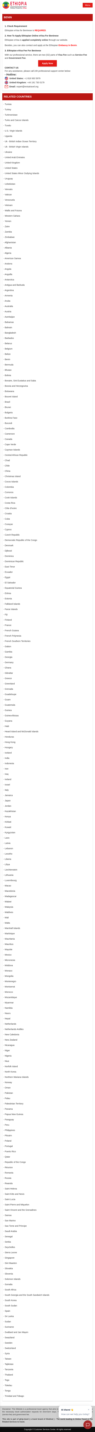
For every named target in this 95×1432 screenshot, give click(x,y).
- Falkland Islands (11, 604)
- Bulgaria (8, 412)
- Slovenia (8, 1274)
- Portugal (8, 1146)
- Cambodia (8, 428)
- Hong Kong (9, 742)
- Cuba (6, 519)
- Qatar (6, 1157)
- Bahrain (7, 327)
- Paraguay (8, 1119)
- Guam (7, 699)
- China (6, 471)
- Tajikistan (8, 1364)
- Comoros (8, 492)
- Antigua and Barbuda (14, 285)
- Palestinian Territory (13, 1103)
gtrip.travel (24, 1419)
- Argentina (8, 290)
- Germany (8, 662)
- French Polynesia (12, 636)
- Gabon (7, 646)
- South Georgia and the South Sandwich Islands (26, 1295)
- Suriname (8, 1327)
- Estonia (7, 598)
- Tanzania (8, 1369)
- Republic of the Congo (14, 1162)
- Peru (6, 1125)
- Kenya (7, 816)
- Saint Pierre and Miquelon (16, 1204)
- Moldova (8, 965)
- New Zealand (10, 1040)
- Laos (6, 838)
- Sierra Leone (10, 1252)
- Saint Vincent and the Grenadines (20, 1210)
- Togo (6, 1380)
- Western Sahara (11, 216)
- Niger (6, 1050)
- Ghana (7, 667)
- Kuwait (7, 827)
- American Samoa (12, 258)
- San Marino (9, 1220)
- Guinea (7, 710)
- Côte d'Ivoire (10, 508)
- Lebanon (8, 848)
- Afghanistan (9, 242)
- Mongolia (8, 976)
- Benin (6, 359)
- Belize (7, 354)
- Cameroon (9, 434)
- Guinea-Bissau (11, 715)
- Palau (6, 1098)
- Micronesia (9, 960)
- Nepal (6, 1018)
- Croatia (7, 513)
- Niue (6, 1061)
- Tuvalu (7, 125)
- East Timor (9, 566)
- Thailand (8, 1375)
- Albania (7, 248)
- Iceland (7, 753)
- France (7, 625)
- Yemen (7, 221)
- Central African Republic (15, 455)
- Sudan (7, 1321)
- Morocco (8, 992)
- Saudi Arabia (10, 1231)
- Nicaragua (8, 1045)
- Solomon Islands (11, 1279)
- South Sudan (10, 1305)
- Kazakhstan (9, 811)
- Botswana (8, 391)
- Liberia (7, 859)
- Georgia (7, 657)
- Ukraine (7, 152)
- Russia (7, 1178)
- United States (10, 168)
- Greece (7, 678)
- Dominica (8, 556)
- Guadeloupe (9, 694)
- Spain (6, 1311)
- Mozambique (10, 997)
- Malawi (7, 901)
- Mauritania (9, 939)
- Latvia (6, 843)
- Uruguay (8, 178)
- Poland (7, 1141)
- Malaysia (8, 907)
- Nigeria (7, 1056)
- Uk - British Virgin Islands (15, 147)
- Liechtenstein (10, 869)
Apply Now (47, 63)
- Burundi (7, 423)
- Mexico (7, 955)
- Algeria (7, 253)
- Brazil (6, 402)
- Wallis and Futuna (12, 210)
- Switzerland (9, 1348)
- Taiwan (7, 1359)
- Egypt (6, 577)
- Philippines (9, 1130)
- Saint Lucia (9, 1199)
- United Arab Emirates (14, 157)
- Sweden (7, 1343)
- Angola (7, 269)
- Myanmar (8, 1002)
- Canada (7, 439)
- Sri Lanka (8, 1316)
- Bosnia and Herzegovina (15, 386)
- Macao (7, 885)
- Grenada (8, 689)
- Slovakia (8, 1268)
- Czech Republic (11, 535)
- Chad (6, 460)
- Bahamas (8, 322)
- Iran (5, 768)
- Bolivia (7, 375)
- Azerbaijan (9, 317)
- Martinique (9, 933)
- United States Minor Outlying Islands (21, 173)
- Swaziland (8, 1337)
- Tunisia (7, 104)
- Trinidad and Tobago (13, 1396)
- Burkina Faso (10, 418)
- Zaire (6, 226)
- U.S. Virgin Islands (12, 131)
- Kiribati (7, 822)
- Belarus (7, 343)
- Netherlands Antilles (13, 1029)
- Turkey (7, 109)
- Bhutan (7, 370)
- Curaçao (8, 524)
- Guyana (7, 721)
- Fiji (5, 614)
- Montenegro (9, 981)
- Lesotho (7, 854)
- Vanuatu (8, 189)
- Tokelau (7, 1385)
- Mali (6, 917)
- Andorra (7, 263)
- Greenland (9, 683)
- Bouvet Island (10, 396)
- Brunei (7, 407)
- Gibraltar (8, 673)
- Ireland (7, 779)
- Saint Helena (10, 1188)
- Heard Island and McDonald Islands (20, 731)
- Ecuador (8, 572)
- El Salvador (9, 582)
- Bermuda (8, 364)
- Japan (7, 800)
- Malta (6, 923)
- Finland (7, 620)
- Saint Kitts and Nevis (13, 1194)
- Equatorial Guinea (12, 588)
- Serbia (7, 1242)
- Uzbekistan (9, 184)
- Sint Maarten (10, 1263)
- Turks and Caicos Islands (15, 120)
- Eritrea (7, 593)
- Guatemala (9, 705)
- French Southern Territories (16, 641)
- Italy (6, 790)
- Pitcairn (7, 1135)
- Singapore (8, 1258)
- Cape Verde (9, 444)
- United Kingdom (11, 162)
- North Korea (9, 1072)
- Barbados (8, 338)
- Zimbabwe (9, 237)
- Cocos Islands (10, 481)
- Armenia (8, 295)
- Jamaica (8, 795)
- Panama (8, 1109)
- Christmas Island (12, 476)
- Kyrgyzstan (9, 832)
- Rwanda (8, 1183)
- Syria (6, 1353)
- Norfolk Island (10, 1066)
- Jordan (7, 806)
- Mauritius (8, 944)
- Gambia (7, 652)
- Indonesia (8, 763)
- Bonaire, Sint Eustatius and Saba (19, 380)
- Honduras (8, 737)
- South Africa (9, 1289)
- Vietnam (8, 205)
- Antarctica (8, 279)
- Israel (6, 784)
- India (6, 758)
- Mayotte (7, 949)
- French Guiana (11, 630)
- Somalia (7, 1284)
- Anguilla (7, 274)
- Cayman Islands (11, 450)
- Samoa (7, 1215)
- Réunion (8, 1167)
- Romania (8, 1173)
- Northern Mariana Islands (16, 1077)
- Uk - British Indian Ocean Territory (20, 141)
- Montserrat (9, 986)
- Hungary (8, 747)
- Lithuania (8, 875)
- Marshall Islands (11, 928)
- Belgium (7, 349)
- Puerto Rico (9, 1151)
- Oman (7, 1087)
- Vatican (7, 194)
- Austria (7, 311)
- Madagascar (10, 896)
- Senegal (8, 1236)
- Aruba (6, 301)
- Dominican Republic (13, 561)
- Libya (6, 864)
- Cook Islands (10, 497)
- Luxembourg (10, 880)
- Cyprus (7, 529)
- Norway (7, 1082)
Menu (87, 5)
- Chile (6, 465)
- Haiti (6, 726)
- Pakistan (8, 1093)
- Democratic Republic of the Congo (20, 540)
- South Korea (10, 1300)
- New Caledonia (11, 1034)
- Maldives (8, 912)
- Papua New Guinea (13, 1114)
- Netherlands (9, 1024)
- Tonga (6, 1390)
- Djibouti (7, 551)
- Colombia (8, 487)
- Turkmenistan (10, 115)
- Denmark (8, 545)
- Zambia (7, 232)
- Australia (8, 306)
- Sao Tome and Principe (15, 1226)
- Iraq (5, 774)
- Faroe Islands (10, 609)
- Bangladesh (9, 333)
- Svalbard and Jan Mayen (15, 1332)
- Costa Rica (9, 503)
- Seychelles (9, 1247)
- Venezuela (9, 200)
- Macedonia (9, 891)
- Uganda (7, 136)
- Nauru (7, 1013)
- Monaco (7, 971)
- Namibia (8, 1008)
